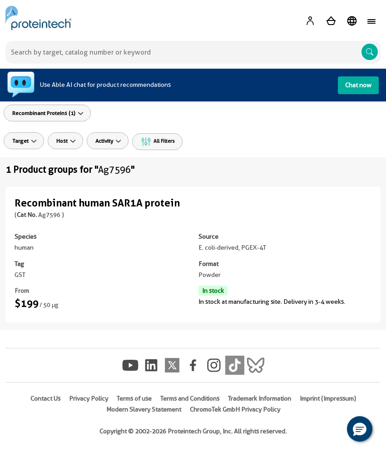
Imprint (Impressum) (328, 398)
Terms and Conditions (189, 398)
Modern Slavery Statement (143, 409)
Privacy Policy (88, 398)
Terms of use (134, 398)
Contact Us (45, 398)
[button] (359, 429)
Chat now (358, 85)
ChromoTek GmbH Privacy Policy (235, 409)
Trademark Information (259, 398)
